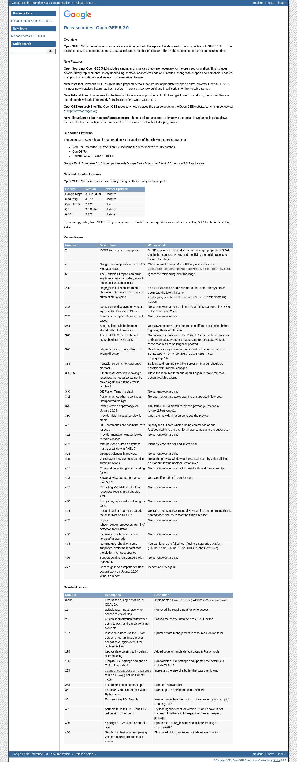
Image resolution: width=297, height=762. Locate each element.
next (271, 2)
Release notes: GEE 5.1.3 (28, 36)
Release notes (83, 2)
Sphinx (276, 759)
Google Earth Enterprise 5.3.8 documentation (41, 2)
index (281, 2)
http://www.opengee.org (82, 111)
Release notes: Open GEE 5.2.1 (32, 20)
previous (257, 2)
